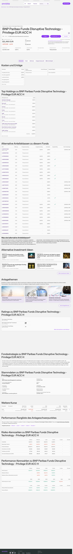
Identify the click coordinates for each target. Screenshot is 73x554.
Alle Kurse (32, 61)
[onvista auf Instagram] (15, 553)
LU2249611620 (5, 194)
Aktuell (29, 3)
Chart (26, 61)
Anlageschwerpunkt (40, 61)
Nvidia (3, 110)
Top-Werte (28, 553)
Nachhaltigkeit (49, 61)
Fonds (8, 6)
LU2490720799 (5, 172)
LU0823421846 (5, 165)
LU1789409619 (5, 156)
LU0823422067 (5, 182)
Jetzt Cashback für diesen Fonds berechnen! (55, 40)
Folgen (45, 36)
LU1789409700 (5, 214)
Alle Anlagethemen (64, 305)
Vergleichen (54, 36)
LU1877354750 (5, 185)
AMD (3, 113)
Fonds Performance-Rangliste (63, 422)
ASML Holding (5, 130)
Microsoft (4, 103)
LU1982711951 (5, 188)
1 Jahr (18, 425)
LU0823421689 (5, 159)
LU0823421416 (5, 178)
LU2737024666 (5, 169)
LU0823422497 (5, 204)
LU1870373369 (5, 149)
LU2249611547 (5, 230)
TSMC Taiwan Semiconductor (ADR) (9, 123)
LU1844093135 (5, 162)
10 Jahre (33, 425)
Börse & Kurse (3, 6)
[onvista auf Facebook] (10, 553)
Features (35, 3)
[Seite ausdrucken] (69, 33)
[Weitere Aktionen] (69, 409)
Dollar (23, 553)
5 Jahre (28, 425)
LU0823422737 (5, 227)
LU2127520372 (5, 223)
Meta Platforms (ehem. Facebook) (9, 127)
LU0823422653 (5, 207)
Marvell (3, 116)
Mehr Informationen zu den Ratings (62, 329)
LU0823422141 (5, 198)
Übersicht (21, 61)
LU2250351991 (5, 220)
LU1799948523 (5, 217)
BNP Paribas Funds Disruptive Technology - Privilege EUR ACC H (19, 6)
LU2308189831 (5, 233)
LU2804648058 (5, 210)
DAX (19, 553)
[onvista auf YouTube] (12, 553)
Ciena (3, 120)
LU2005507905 (5, 191)
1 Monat (13, 425)
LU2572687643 (5, 201)
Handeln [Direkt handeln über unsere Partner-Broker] (66, 36)
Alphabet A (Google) (6, 100)
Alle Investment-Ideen (64, 273)
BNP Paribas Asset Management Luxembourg (19, 36)
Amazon (3, 106)
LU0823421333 (5, 175)
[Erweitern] (59, 36)
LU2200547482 (5, 153)
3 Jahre (23, 425)
